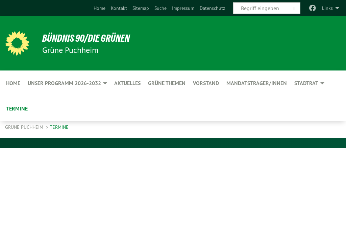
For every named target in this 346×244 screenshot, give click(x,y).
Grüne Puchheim (25, 127)
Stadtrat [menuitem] (306, 83)
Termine (59, 127)
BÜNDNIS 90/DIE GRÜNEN (88, 38)
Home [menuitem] (13, 83)
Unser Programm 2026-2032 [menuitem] (64, 83)
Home (99, 8)
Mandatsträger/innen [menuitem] (256, 83)
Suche (160, 8)
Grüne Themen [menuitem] (167, 83)
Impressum (183, 8)
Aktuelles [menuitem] (127, 83)
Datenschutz (212, 8)
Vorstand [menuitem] (206, 83)
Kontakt (119, 8)
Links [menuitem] (327, 8)
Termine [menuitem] (17, 108)
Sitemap (140, 8)
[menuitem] (99, 8)
